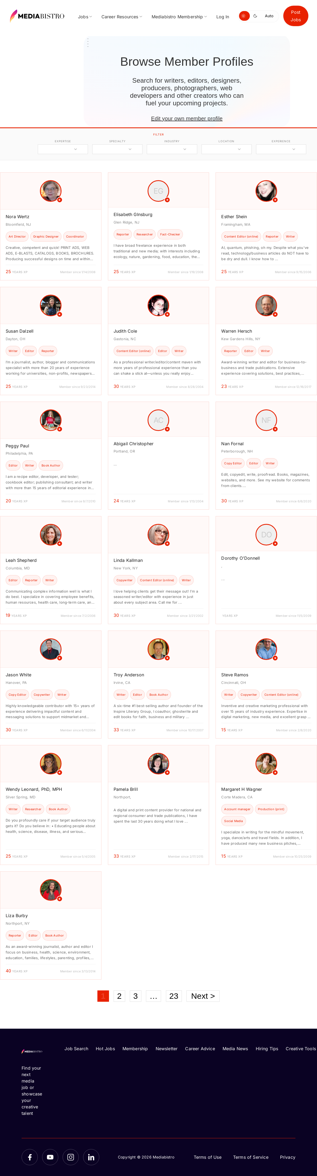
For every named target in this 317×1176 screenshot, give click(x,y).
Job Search (76, 1048)
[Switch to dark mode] (256, 16)
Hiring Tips (267, 1048)
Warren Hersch (236, 331)
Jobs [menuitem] (83, 16)
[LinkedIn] (91, 1157)
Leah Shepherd (21, 560)
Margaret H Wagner (241, 789)
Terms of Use (207, 1157)
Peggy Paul (17, 445)
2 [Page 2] (119, 995)
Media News (235, 1048)
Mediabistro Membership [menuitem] (177, 16)
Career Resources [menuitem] (119, 16)
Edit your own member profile (187, 118)
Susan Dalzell (19, 331)
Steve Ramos (234, 674)
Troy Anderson (129, 674)
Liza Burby (17, 915)
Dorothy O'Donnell (240, 558)
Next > (203, 995)
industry (172, 141)
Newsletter (167, 1048)
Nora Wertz (17, 216)
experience (281, 141)
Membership (135, 1048)
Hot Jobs (105, 1048)
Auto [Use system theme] (269, 15)
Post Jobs (296, 15)
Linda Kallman (128, 560)
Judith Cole (125, 331)
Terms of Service (250, 1157)
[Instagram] (71, 1157)
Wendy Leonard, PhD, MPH (34, 789)
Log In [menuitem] (222, 16)
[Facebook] (30, 1157)
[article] (50, 226)
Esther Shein (234, 216)
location (226, 141)
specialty (117, 141)
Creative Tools (301, 1048)
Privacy (287, 1157)
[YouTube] (50, 1157)
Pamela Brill (126, 789)
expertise (63, 141)
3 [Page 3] (135, 995)
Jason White (18, 674)
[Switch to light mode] (244, 16)
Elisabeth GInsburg (133, 214)
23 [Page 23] (174, 995)
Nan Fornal (232, 443)
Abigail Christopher (134, 443)
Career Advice (200, 1048)
